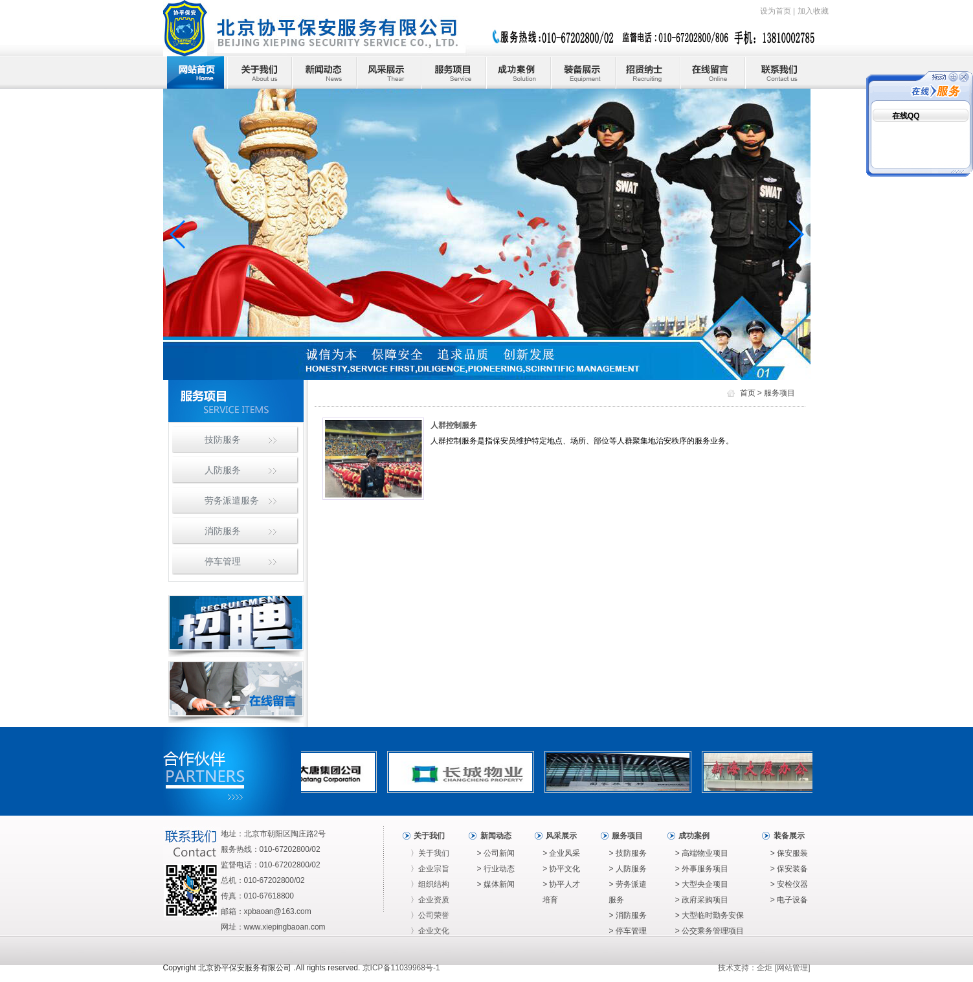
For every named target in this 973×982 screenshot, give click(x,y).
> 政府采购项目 (701, 899)
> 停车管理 (627, 930)
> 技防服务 (627, 853)
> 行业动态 (496, 868)
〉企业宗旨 (429, 868)
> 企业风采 (561, 853)
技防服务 (223, 439)
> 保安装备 (789, 868)
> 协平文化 (561, 868)
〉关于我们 (429, 853)
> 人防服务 (627, 868)
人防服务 (223, 470)
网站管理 (792, 967)
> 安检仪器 (789, 884)
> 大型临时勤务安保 (709, 915)
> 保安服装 (789, 853)
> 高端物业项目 (701, 853)
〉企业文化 (429, 930)
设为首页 (775, 11)
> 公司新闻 (496, 853)
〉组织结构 (429, 884)
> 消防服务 (627, 915)
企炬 (764, 967)
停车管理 (223, 561)
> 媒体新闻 (496, 884)
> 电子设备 (789, 899)
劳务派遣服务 (232, 500)
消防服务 (223, 531)
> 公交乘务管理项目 (709, 930)
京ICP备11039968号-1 (401, 967)
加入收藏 (813, 11)
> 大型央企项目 (701, 884)
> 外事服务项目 (701, 868)
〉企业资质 (429, 899)
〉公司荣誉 (429, 915)
